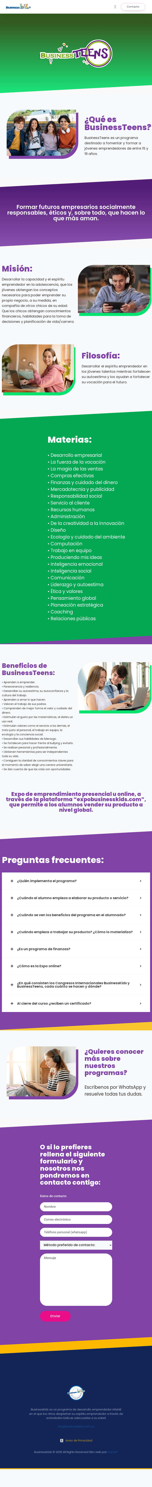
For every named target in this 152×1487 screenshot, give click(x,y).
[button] (115, 7)
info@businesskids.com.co (76, 1426)
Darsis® (113, 1452)
